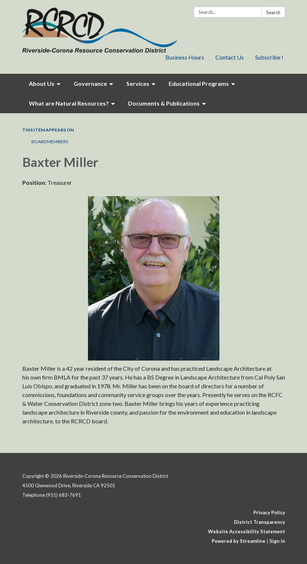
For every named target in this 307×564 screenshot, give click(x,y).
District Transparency (259, 522)
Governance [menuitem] (90, 83)
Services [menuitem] (137, 83)
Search (273, 12)
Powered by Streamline (238, 541)
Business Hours (184, 57)
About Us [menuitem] (41, 83)
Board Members (49, 141)
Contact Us (229, 57)
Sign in (277, 541)
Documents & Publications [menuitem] (164, 103)
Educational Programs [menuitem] (199, 83)
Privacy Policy (269, 512)
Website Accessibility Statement (246, 531)
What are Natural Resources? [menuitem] (69, 103)
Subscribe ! (269, 57)
